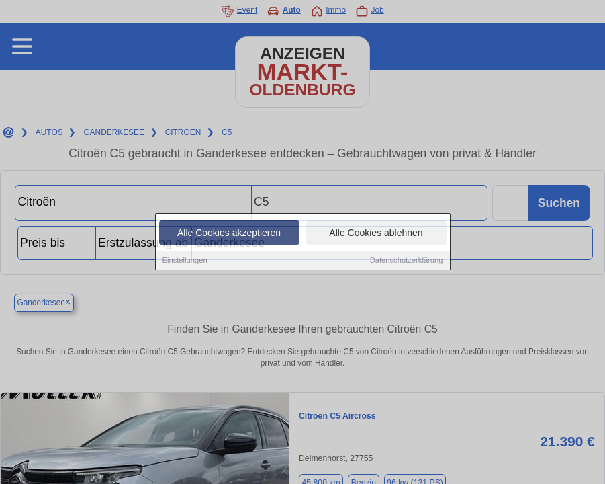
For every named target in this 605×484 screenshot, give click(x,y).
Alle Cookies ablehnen (375, 233)
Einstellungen (184, 261)
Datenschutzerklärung (406, 261)
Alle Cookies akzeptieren (229, 233)
